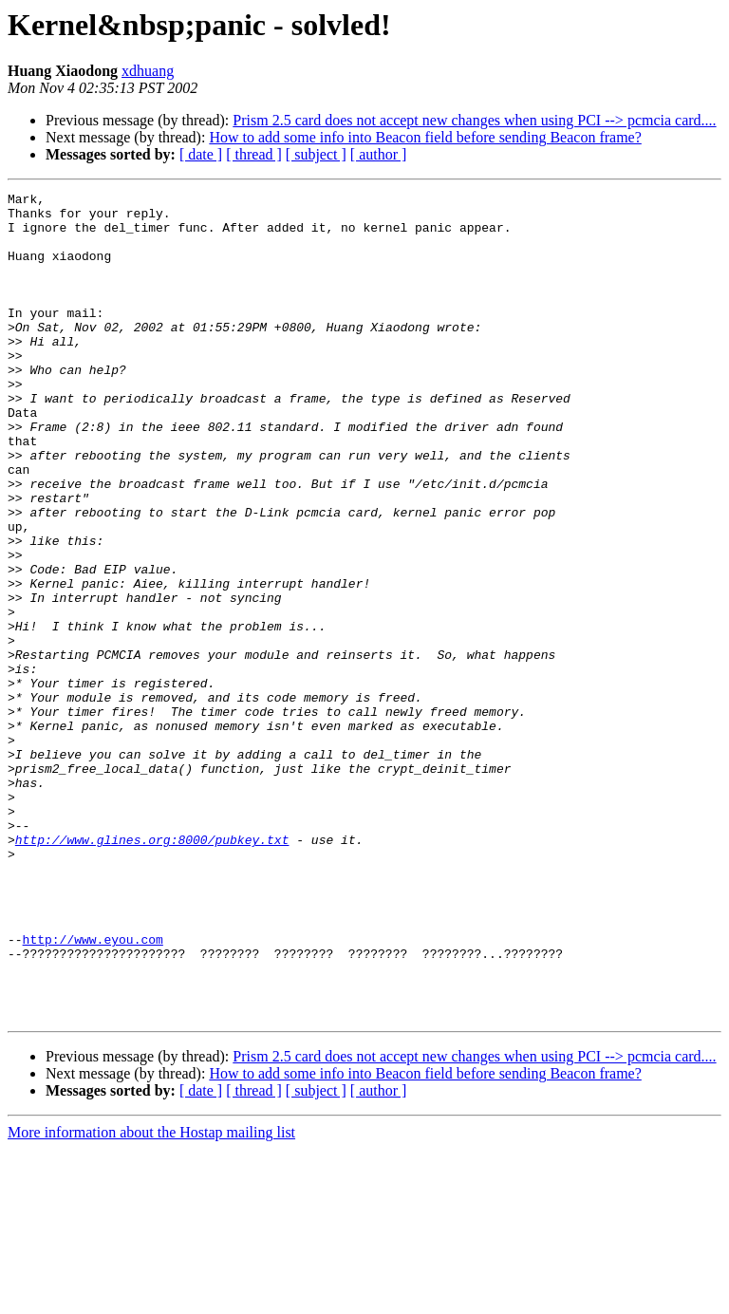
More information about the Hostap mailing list (151, 1297)
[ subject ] (316, 154)
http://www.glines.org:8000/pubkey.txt (152, 970)
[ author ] (378, 154)
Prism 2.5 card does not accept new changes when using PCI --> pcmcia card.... (474, 120)
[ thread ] (254, 154)
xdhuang (148, 71)
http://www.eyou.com (93, 1089)
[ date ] (200, 154)
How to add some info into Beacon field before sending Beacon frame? (425, 137)
